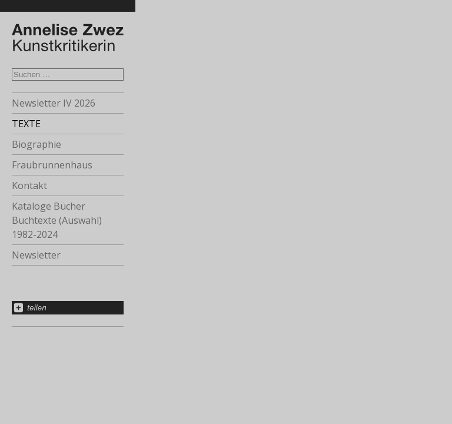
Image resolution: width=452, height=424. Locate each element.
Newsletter (36, 255)
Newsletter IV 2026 (53, 103)
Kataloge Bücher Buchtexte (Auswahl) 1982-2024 (57, 220)
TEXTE (26, 123)
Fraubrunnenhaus (52, 164)
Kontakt (29, 185)
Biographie (36, 144)
